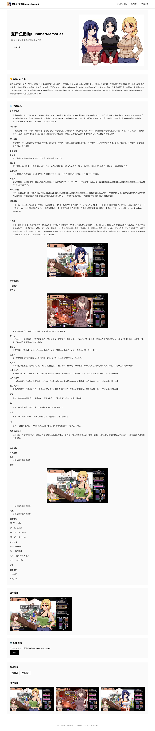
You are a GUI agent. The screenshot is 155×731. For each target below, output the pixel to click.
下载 (14, 653)
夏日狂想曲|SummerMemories (24, 4)
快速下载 (144, 4)
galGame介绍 (122, 4)
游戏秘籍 (134, 4)
